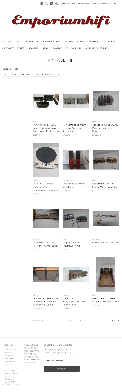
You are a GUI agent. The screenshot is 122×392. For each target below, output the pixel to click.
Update (25, 74)
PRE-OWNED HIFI (12, 41)
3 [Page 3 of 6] (75, 320)
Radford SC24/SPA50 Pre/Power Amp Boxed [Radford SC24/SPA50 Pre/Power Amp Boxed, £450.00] (46, 244)
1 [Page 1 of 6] (66, 320)
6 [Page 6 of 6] (88, 320)
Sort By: (37, 74)
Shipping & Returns (96, 48)
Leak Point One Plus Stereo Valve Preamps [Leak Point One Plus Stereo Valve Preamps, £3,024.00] (104, 185)
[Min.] (7, 74)
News (45, 48)
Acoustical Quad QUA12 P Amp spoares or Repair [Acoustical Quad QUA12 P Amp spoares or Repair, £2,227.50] (105, 127)
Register (106, 3)
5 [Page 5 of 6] (84, 320)
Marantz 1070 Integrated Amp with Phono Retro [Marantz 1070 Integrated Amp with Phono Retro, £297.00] (74, 301)
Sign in (95, 3)
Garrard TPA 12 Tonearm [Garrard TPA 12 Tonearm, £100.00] (105, 242)
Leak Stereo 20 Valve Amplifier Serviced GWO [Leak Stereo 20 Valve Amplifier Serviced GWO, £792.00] (105, 300)
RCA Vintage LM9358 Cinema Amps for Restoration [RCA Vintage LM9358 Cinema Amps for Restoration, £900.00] (74, 127)
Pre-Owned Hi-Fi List (13, 48)
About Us (33, 48)
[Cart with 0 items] (115, 3)
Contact (57, 48)
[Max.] (16, 74)
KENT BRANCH (109, 41)
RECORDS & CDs (52, 41)
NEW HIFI (32, 41)
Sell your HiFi (73, 48)
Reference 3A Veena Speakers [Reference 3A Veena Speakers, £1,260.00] (73, 185)
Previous (38, 320)
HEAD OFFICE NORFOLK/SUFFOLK (82, 41)
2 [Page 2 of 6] (70, 320)
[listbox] (51, 74)
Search (65, 3)
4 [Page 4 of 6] (80, 320)
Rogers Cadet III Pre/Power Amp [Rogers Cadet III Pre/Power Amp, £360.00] (71, 244)
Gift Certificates (80, 3)
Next (115, 320)
